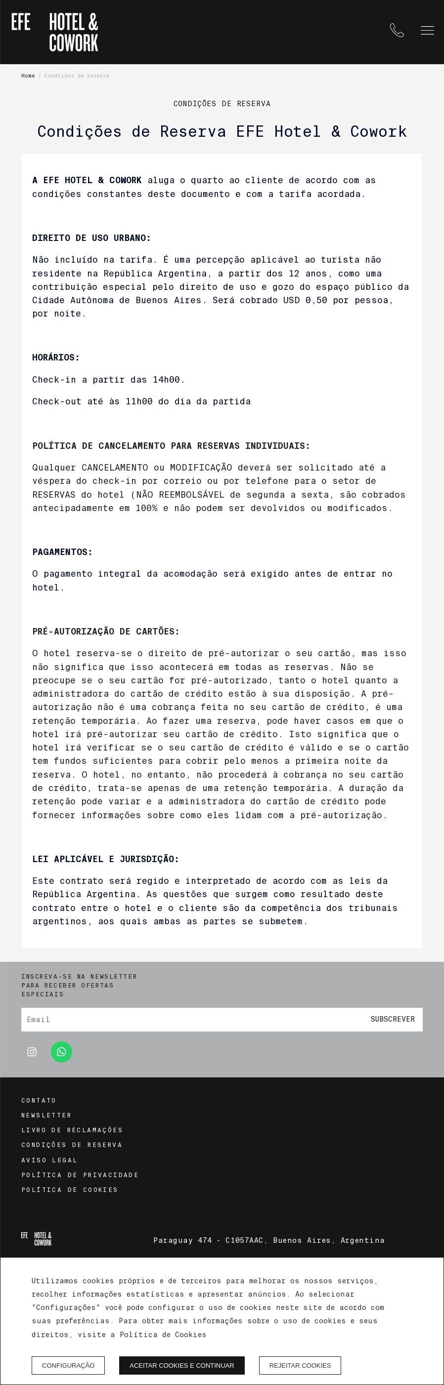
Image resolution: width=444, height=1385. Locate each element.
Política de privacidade (80, 1175)
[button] (427, 30)
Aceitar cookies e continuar (182, 1365)
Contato (39, 1101)
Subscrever (393, 1019)
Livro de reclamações (72, 1130)
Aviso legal (49, 1160)
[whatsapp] (61, 1059)
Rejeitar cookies (300, 1365)
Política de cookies (70, 1190)
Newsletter (46, 1115)
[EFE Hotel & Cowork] (55, 32)
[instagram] (32, 1059)
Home (28, 76)
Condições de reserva (72, 1145)
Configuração (68, 1365)
